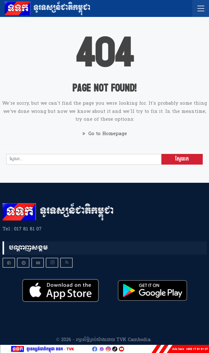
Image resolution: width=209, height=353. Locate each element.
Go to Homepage (104, 133)
